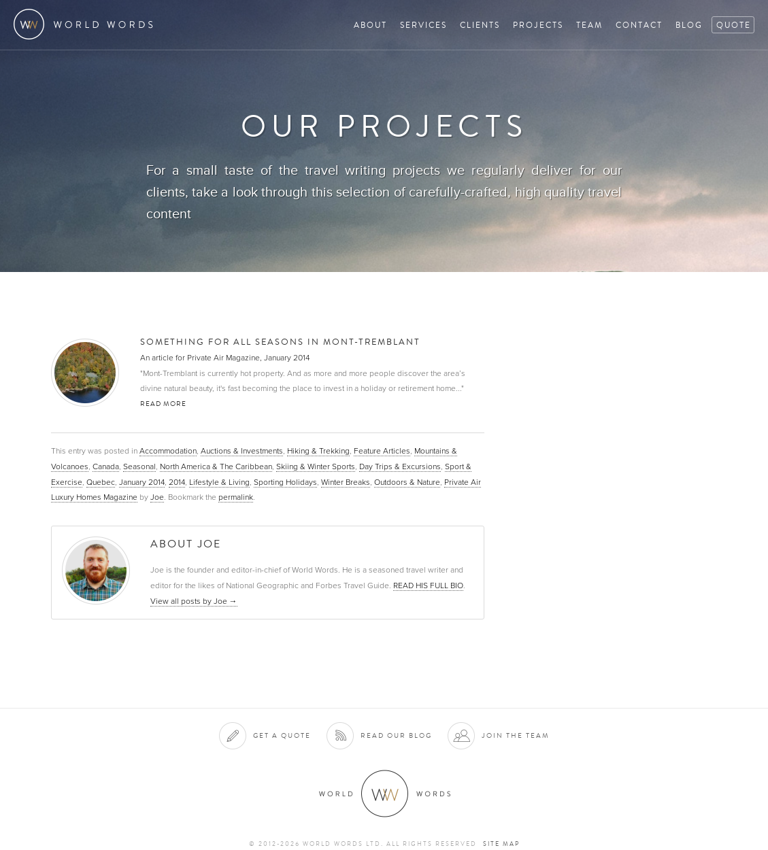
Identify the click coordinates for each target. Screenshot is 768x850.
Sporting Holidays (285, 482)
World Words (87, 24)
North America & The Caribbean (216, 466)
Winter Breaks (345, 482)
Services (423, 25)
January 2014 (142, 482)
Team (589, 25)
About (370, 25)
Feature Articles (382, 451)
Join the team (516, 735)
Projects (538, 25)
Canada (106, 466)
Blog (689, 25)
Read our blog (396, 735)
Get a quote (282, 735)
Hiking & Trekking (318, 451)
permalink (235, 497)
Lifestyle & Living (219, 482)
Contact (639, 25)
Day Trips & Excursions (400, 466)
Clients (480, 25)
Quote (733, 25)
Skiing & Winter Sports (315, 466)
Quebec (100, 482)
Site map (501, 844)
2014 (177, 482)
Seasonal (139, 466)
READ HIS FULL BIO (428, 585)
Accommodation (168, 451)
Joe (157, 497)
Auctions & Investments (242, 451)
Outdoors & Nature (407, 482)
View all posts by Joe (193, 601)
